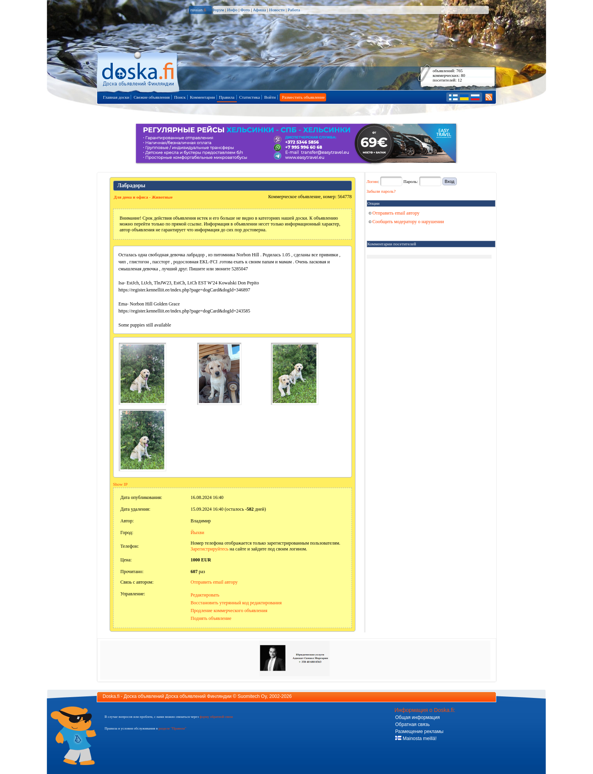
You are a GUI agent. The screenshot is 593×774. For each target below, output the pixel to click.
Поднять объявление (211, 618)
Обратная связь (412, 724)
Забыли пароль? (381, 191)
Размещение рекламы (419, 731)
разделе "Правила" (172, 728)
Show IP (120, 484)
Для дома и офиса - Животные (143, 197)
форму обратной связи (216, 717)
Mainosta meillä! (416, 738)
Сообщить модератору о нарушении (406, 221)
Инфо (232, 9)
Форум (217, 9)
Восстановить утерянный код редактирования (236, 602)
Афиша (259, 9)
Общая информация (417, 717)
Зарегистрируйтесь (210, 549)
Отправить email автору (214, 582)
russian (198, 9)
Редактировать (205, 595)
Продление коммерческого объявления (229, 610)
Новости (277, 9)
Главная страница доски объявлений (139, 70)
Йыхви (197, 532)
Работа (294, 9)
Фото (245, 9)
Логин (372, 181)
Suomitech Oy (252, 696)
